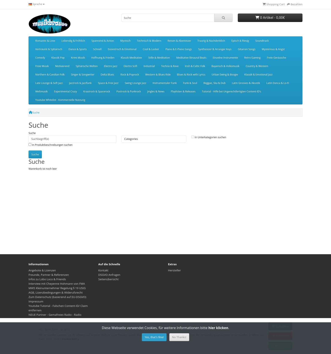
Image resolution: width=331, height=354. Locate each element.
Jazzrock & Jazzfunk (80, 83)
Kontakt (103, 270)
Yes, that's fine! (154, 337)
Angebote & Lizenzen (42, 270)
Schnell (97, 49)
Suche (36, 112)
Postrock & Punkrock (128, 91)
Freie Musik (42, 66)
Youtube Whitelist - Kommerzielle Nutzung (60, 100)
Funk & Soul (190, 83)
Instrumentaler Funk (165, 83)
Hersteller (174, 270)
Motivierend (62, 66)
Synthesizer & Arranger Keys (215, 49)
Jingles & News (155, 91)
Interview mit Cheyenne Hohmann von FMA (57, 284)
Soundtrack (262, 40)
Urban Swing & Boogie (225, 74)
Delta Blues (107, 74)
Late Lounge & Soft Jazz (49, 83)
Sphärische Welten (87, 66)
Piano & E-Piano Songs (179, 49)
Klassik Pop (58, 57)
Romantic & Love (45, 40)
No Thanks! (179, 337)
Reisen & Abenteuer (179, 40)
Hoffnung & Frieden (102, 57)
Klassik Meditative (131, 57)
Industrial (149, 66)
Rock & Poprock (129, 74)
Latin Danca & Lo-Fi (277, 83)
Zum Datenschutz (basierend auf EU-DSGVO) (57, 297)
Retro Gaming (252, 57)
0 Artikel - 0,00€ (270, 17)
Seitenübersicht (108, 279)
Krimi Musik (78, 57)
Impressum (36, 301)
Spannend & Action (102, 40)
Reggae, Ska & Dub (214, 83)
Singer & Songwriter (82, 74)
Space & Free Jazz (108, 83)
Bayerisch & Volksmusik (225, 66)
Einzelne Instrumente (225, 57)
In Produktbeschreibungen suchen (50, 145)
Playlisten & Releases (183, 91)
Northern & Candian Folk (50, 74)
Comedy (40, 57)
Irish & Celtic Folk (195, 66)
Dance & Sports (77, 49)
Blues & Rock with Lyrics (191, 74)
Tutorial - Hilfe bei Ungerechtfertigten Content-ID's (231, 91)
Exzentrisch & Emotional (122, 49)
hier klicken (218, 327)
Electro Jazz (110, 66)
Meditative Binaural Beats (191, 57)
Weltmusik (41, 91)
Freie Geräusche (276, 57)
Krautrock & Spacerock (96, 91)
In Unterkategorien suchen (208, 137)
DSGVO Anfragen (109, 275)
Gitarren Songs (246, 49)
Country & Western (257, 66)
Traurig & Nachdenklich (211, 40)
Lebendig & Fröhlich (73, 40)
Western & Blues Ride (158, 74)
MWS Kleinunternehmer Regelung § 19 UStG (57, 288)
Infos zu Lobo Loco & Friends (47, 279)
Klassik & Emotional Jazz (258, 74)
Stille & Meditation (159, 57)
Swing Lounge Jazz (135, 83)
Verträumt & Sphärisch (48, 49)
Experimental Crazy (65, 91)
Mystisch (125, 40)
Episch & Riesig (240, 40)
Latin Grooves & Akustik (246, 83)
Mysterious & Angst (273, 49)
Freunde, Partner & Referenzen (49, 275)
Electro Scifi (130, 66)
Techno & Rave (170, 66)
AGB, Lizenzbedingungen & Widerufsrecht (56, 292)
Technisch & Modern (149, 40)
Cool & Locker (151, 49)
